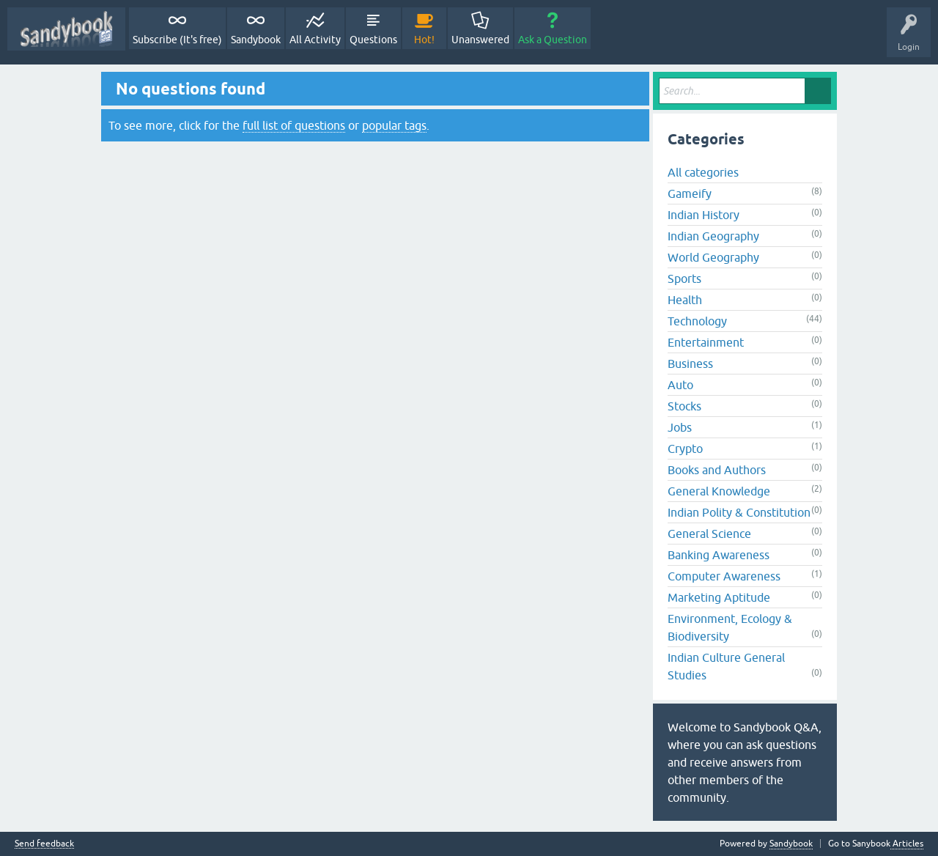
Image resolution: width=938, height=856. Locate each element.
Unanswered (480, 39)
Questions (373, 39)
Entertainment (706, 342)
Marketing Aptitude (719, 597)
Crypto (685, 448)
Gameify (690, 193)
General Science (709, 533)
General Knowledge (719, 491)
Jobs (680, 427)
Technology (697, 321)
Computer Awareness (724, 576)
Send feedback (44, 844)
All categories (703, 172)
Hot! (424, 39)
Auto (680, 384)
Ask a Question (552, 39)
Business (690, 363)
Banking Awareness (718, 554)
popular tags (394, 125)
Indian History (703, 214)
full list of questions (294, 125)
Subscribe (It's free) (177, 39)
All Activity (315, 39)
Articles (906, 843)
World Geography (713, 257)
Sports (684, 278)
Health (685, 299)
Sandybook (256, 39)
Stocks (684, 406)
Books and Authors (717, 469)
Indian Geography (713, 236)
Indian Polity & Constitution (739, 512)
